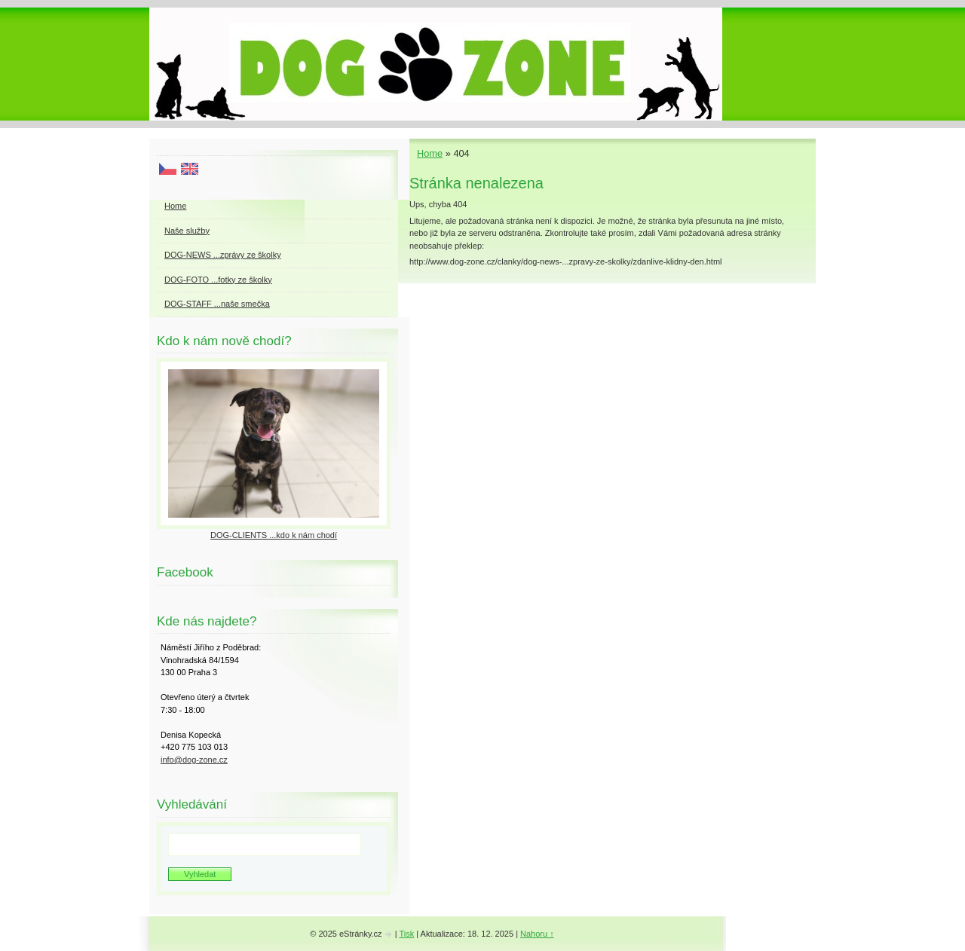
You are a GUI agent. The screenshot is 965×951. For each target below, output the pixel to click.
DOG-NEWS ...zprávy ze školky (222, 254)
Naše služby (187, 230)
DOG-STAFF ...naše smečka (217, 303)
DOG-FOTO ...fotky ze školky (218, 279)
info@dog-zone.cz (194, 759)
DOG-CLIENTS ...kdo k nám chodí (273, 535)
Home (430, 153)
